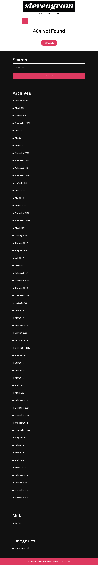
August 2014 (21, 438)
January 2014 (21, 483)
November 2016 (22, 280)
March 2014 (20, 468)
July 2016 (19, 310)
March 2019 (20, 206)
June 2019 (20, 191)
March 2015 (20, 393)
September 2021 (22, 123)
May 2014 (19, 453)
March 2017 (20, 265)
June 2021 (20, 131)
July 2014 (19, 445)
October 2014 (21, 423)
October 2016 (21, 288)
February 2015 (21, 400)
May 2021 (19, 138)
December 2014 (22, 408)
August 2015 (21, 355)
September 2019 (22, 176)
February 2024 (21, 101)
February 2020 (21, 168)
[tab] (25, 21)
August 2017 (21, 250)
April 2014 (19, 460)
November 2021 (22, 116)
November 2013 (22, 498)
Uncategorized (22, 548)
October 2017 (21, 243)
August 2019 (21, 183)
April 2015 (19, 385)
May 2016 (19, 318)
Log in (18, 523)
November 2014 (22, 415)
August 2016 (21, 303)
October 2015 (21, 340)
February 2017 (21, 273)
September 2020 (22, 161)
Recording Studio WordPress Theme (43, 561)
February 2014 (21, 475)
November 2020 (22, 153)
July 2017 (19, 258)
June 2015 (20, 370)
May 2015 (19, 378)
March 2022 (20, 108)
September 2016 (22, 295)
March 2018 (20, 228)
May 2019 (19, 198)
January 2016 (21, 333)
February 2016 (21, 325)
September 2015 (22, 348)
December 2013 (22, 490)
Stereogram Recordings (49, 13)
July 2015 (19, 363)
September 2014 (22, 430)
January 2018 (21, 236)
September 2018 (22, 221)
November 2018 (22, 213)
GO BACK (50, 43)
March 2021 (20, 146)
